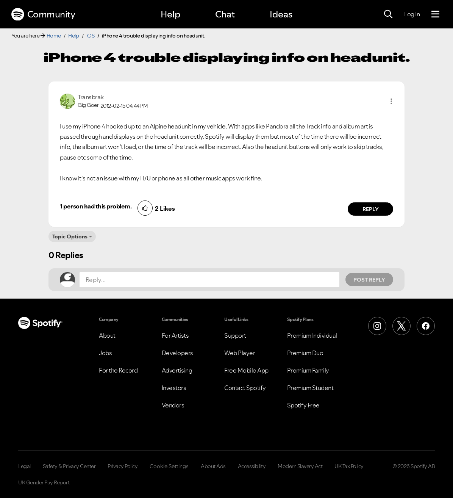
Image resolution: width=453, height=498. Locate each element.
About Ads (213, 466)
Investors (174, 388)
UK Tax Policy (349, 466)
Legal (24, 466)
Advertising (177, 370)
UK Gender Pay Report (43, 482)
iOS (90, 35)
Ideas (281, 14)
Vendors (173, 405)
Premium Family (308, 370)
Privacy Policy (122, 466)
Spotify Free (303, 405)
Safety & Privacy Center (69, 466)
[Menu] (435, 14)
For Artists (175, 335)
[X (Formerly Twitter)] (401, 326)
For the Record (118, 370)
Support (235, 335)
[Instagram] (377, 326)
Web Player (239, 353)
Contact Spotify (245, 388)
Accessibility (252, 466)
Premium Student (310, 388)
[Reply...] (209, 279)
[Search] (388, 14)
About (107, 335)
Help (170, 14)
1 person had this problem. (95, 206)
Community (43, 14)
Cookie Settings (169, 466)
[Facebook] (426, 326)
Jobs (105, 353)
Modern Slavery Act (300, 466)
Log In (412, 14)
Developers (177, 353)
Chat (225, 14)
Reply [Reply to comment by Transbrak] (370, 209)
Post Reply (369, 279)
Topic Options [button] (69, 236)
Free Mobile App (246, 370)
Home (54, 35)
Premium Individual (312, 335)
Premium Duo (305, 353)
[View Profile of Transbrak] (91, 97)
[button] (391, 101)
